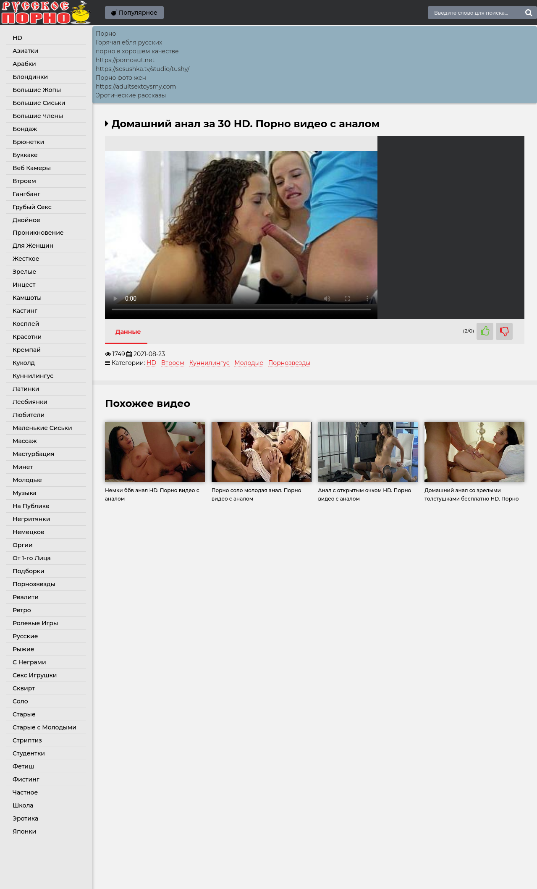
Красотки (27, 337)
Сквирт (24, 688)
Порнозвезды (34, 584)
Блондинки (30, 77)
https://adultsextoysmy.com (136, 86)
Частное (25, 792)
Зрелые (24, 271)
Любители (29, 415)
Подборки (29, 571)
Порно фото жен (121, 77)
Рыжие (23, 649)
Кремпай (27, 350)
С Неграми (29, 662)
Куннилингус (33, 376)
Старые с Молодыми (44, 727)
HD (17, 38)
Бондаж (25, 129)
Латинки (26, 389)
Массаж (25, 441)
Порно (106, 33)
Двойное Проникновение (38, 226)
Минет (23, 467)
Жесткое (26, 258)
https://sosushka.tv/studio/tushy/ (142, 69)
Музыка (25, 493)
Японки (24, 831)
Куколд (24, 363)
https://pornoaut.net (125, 60)
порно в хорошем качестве (137, 51)
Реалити (26, 597)
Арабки (24, 64)
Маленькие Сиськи (42, 428)
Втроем (24, 181)
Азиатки (25, 51)
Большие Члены (38, 116)
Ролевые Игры (35, 623)
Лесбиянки (30, 402)
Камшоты (27, 298)
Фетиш (23, 766)
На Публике (31, 506)
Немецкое (29, 532)
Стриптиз (27, 740)
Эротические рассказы (131, 95)
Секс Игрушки (35, 675)
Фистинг (26, 779)
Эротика (25, 818)
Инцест (24, 284)
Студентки (29, 753)
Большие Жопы (37, 90)
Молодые (27, 480)
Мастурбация (34, 454)
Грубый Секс (32, 207)
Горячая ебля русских (129, 42)
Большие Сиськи (39, 103)
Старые (24, 714)
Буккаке (25, 155)
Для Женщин (33, 245)
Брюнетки (28, 142)
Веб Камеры (32, 168)
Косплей (26, 324)
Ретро (22, 610)
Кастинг (25, 311)
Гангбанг (26, 194)
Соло (20, 701)
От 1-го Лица (32, 558)
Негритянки (31, 519)
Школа (23, 805)
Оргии (23, 545)
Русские (25, 636)
